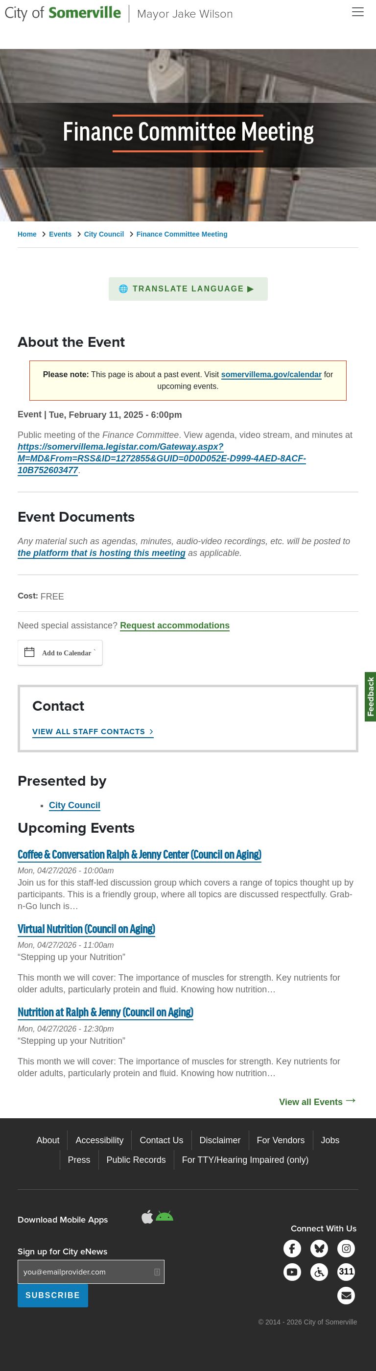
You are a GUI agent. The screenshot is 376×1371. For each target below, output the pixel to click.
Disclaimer (220, 1140)
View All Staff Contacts (88, 731)
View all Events (311, 1102)
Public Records (136, 1160)
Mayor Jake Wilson (185, 14)
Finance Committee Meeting (182, 234)
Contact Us (161, 1140)
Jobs (330, 1140)
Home (27, 234)
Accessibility (99, 1140)
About (47, 1140)
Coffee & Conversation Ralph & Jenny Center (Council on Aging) (139, 855)
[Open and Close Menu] (358, 11)
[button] (188, 289)
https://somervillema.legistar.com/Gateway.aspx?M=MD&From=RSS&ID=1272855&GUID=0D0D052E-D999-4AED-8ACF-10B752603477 (162, 458)
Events (60, 234)
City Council (104, 234)
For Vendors (281, 1140)
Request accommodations (175, 625)
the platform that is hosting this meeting (102, 553)
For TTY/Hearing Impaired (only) (245, 1160)
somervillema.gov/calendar (271, 374)
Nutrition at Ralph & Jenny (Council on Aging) (105, 1013)
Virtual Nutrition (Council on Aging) (86, 930)
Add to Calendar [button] (66, 653)
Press (79, 1160)
